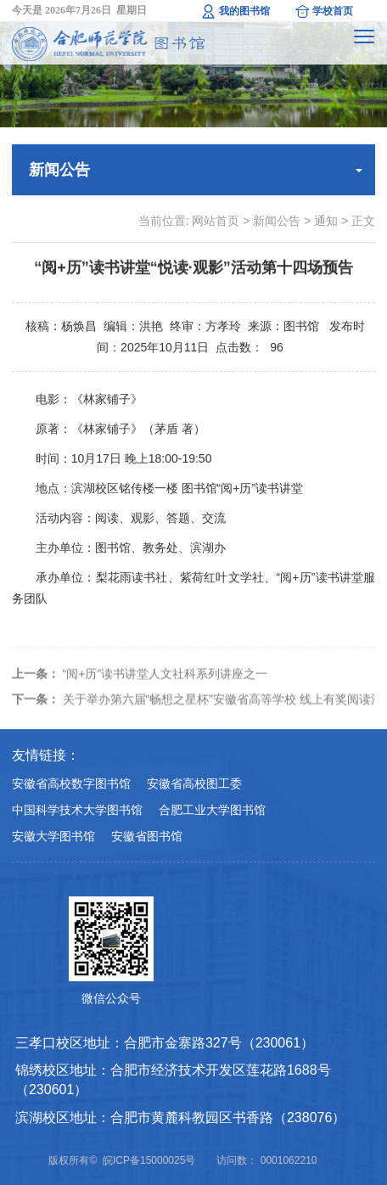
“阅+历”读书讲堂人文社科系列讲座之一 (139, 683)
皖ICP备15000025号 (149, 1160)
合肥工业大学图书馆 (212, 810)
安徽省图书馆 (146, 836)
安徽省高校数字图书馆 (71, 783)
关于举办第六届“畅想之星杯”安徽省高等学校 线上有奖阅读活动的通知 (194, 709)
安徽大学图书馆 (53, 836)
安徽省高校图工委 (194, 783)
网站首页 (215, 220)
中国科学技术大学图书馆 (77, 810)
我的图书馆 (244, 11)
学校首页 (332, 11)
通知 (326, 220)
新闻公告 (276, 220)
